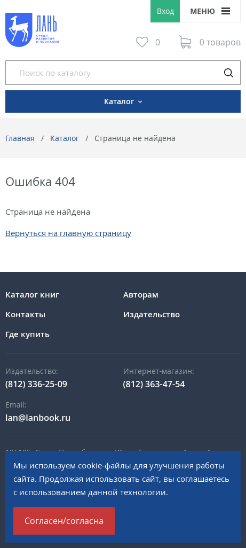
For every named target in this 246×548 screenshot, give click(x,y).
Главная (20, 138)
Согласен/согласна (64, 521)
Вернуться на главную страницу (68, 233)
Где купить (27, 333)
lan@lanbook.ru (37, 418)
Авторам (140, 294)
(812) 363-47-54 (154, 384)
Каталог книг (32, 294)
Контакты (25, 314)
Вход (165, 11)
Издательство (151, 314)
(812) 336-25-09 (36, 384)
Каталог (64, 138)
